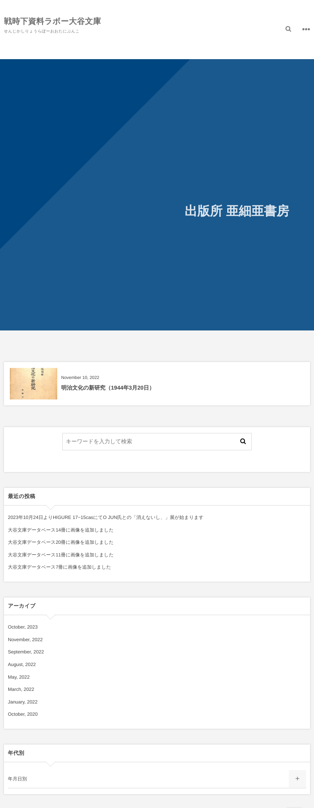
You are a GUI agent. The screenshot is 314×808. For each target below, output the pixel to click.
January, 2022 (22, 702)
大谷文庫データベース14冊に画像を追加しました (61, 530)
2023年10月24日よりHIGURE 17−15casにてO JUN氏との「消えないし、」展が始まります (106, 517)
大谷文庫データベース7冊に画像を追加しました (59, 567)
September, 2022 (26, 652)
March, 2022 (21, 689)
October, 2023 (22, 627)
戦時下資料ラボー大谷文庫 (52, 21)
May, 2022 (19, 677)
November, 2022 (25, 639)
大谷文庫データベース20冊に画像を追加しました (61, 542)
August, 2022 (22, 664)
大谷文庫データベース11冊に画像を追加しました (61, 555)
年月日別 (17, 779)
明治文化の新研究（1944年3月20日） (108, 387)
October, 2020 (22, 714)
